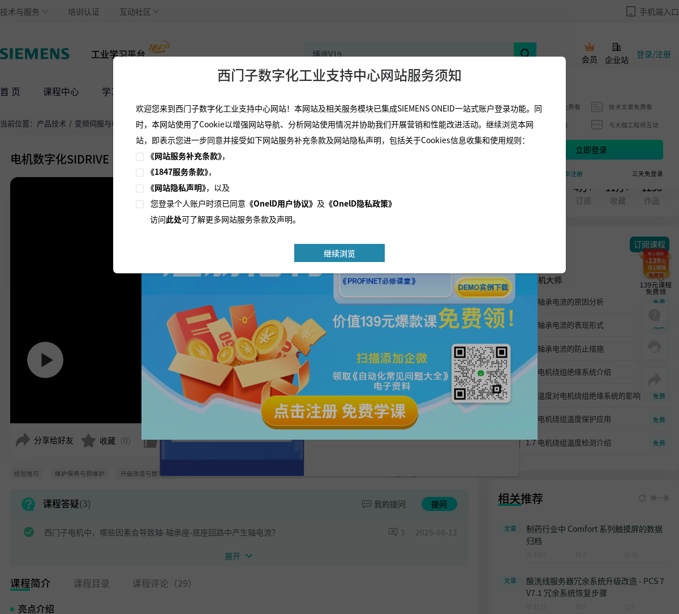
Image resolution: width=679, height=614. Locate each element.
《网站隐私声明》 (176, 187)
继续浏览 (339, 253)
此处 (174, 219)
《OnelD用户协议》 (281, 203)
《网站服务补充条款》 (184, 155)
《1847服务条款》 (177, 171)
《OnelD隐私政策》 (360, 203)
